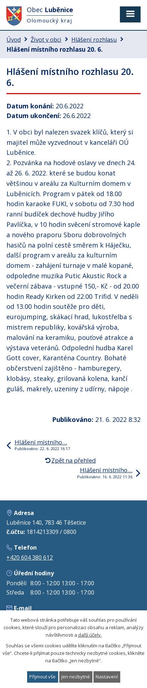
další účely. (90, 634)
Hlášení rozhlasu (94, 40)
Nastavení (107, 676)
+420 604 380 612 (29, 557)
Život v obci (46, 40)
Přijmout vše (42, 676)
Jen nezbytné (75, 676)
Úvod (13, 40)
